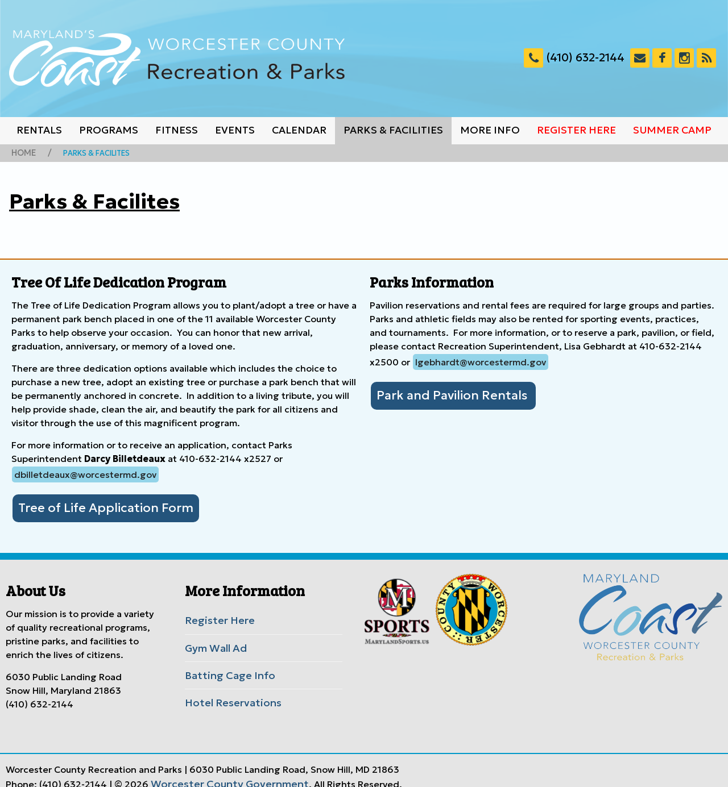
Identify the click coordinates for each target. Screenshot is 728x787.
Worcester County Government (219, 771)
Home (22, 152)
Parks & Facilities (393, 130)
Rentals (39, 130)
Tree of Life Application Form (94, 505)
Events (235, 130)
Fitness (176, 130)
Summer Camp (672, 130)
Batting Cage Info (224, 667)
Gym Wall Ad (213, 641)
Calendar (299, 130)
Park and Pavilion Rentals (443, 392)
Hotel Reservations (226, 692)
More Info (490, 130)
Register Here (576, 130)
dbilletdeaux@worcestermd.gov (85, 472)
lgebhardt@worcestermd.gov (480, 360)
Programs (108, 130)
